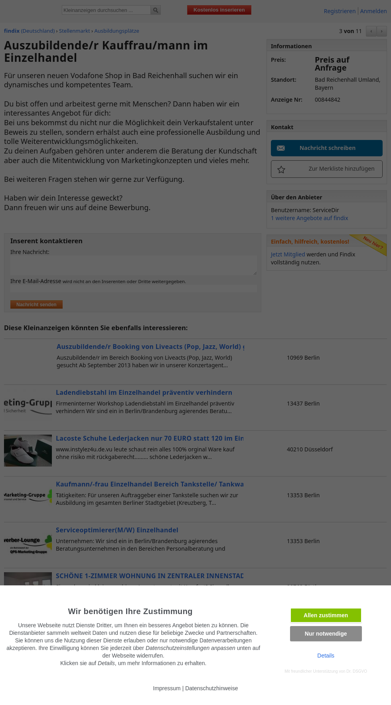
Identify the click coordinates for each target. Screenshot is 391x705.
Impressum (167, 688)
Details (325, 655)
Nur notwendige (326, 633)
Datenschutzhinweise (211, 688)
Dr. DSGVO (356, 671)
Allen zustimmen (326, 615)
